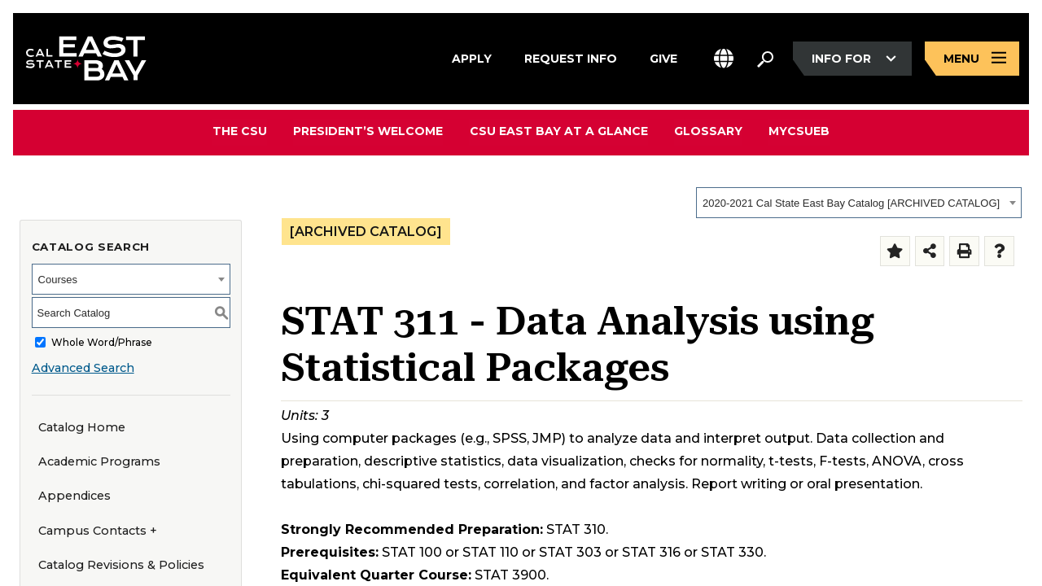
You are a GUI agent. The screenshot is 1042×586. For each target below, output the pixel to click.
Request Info (570, 56)
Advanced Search (83, 368)
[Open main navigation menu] (972, 59)
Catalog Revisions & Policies (121, 565)
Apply (472, 56)
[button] (724, 59)
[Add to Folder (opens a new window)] (895, 251)
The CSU (240, 131)
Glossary (708, 131)
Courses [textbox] (57, 279)
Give (663, 56)
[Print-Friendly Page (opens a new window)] (964, 251)
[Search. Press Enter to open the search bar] (765, 58)
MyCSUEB (799, 130)
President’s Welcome (369, 131)
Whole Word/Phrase (101, 342)
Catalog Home (81, 427)
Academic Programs (99, 461)
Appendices (74, 495)
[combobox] (859, 202)
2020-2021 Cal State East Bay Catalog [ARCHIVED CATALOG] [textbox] (851, 203)
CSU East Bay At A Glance (559, 131)
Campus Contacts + (97, 530)
